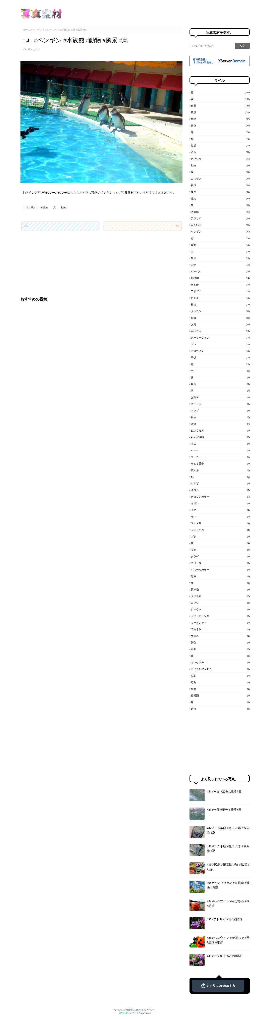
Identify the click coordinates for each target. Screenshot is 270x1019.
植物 (220, 118)
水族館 (44, 207)
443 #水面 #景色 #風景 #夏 (224, 809)
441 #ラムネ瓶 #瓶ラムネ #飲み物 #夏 (228, 849)
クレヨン (220, 311)
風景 (220, 112)
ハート (220, 450)
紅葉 (220, 688)
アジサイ (220, 218)
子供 (220, 357)
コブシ (220, 602)
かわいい (220, 225)
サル (220, 516)
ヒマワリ (220, 158)
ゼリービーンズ (220, 616)
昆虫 (220, 576)
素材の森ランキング (129, 1013)
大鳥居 (220, 635)
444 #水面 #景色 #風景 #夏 (224, 791)
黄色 (220, 152)
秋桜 (220, 185)
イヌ (220, 443)
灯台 (220, 682)
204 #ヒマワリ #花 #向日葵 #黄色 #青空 (228, 885)
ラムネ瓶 (220, 629)
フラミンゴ (220, 529)
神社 (220, 304)
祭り (220, 258)
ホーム (27, 29)
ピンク (220, 297)
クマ (220, 510)
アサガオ (220, 291)
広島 (220, 675)
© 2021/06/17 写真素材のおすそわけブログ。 (135, 1010)
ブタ (220, 536)
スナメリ (220, 523)
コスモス (220, 178)
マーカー (220, 456)
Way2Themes (145, 1013)
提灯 (220, 317)
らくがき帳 (220, 437)
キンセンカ (220, 662)
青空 (220, 125)
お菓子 (220, 397)
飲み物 (220, 589)
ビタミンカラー (220, 496)
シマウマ (220, 609)
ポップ (220, 410)
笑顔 (220, 549)
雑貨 (220, 423)
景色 (220, 642)
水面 (220, 649)
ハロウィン (220, 350)
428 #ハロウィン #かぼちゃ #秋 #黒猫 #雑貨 (228, 940)
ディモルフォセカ (220, 669)
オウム (220, 490)
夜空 (220, 191)
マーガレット (220, 622)
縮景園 (220, 695)
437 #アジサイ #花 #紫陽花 (224, 919)
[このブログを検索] (212, 46)
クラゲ (220, 556)
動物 (63, 207)
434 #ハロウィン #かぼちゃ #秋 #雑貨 (228, 903)
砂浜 (220, 145)
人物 (220, 264)
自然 (220, 384)
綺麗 (220, 105)
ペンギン (38, 29)
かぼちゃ (220, 331)
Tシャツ (220, 271)
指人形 (220, 470)
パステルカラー (220, 569)
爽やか (220, 284)
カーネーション (220, 337)
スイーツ (220, 403)
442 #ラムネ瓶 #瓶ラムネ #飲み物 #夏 (228, 830)
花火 (220, 198)
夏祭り (220, 244)
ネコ (220, 344)
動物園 (220, 278)
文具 (220, 324)
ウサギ (220, 483)
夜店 (220, 417)
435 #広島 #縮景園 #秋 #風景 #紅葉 (228, 867)
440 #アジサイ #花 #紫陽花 (224, 956)
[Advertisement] (100, 263)
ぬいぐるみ (220, 430)
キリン (220, 503)
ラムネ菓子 (220, 463)
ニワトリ (220, 563)
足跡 (220, 708)
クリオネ (220, 596)
